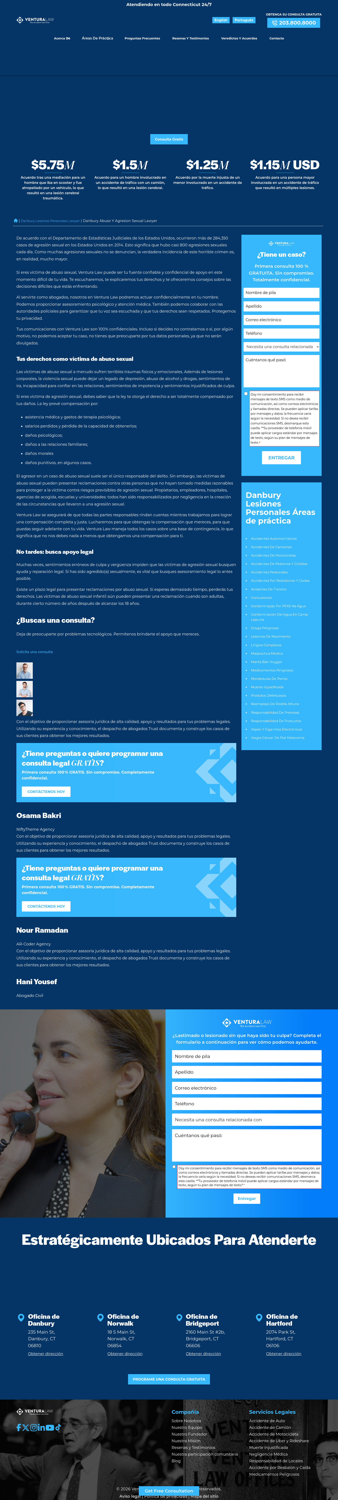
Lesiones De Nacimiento (272, 610)
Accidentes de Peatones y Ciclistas (281, 534)
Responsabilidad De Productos (277, 697)
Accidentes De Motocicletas (275, 526)
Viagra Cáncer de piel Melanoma (279, 715)
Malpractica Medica (268, 627)
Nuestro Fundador (189, 1418)
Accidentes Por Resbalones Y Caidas (282, 552)
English (230, 20)
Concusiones (262, 569)
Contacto (272, 34)
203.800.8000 (294, 23)
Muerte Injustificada (268, 662)
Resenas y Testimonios (191, 34)
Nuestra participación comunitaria (205, 1438)
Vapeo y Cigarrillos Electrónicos (278, 706)
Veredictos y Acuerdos (237, 34)
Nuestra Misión (186, 1425)
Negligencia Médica (268, 1438)
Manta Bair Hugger (267, 636)
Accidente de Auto (267, 1405)
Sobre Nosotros (186, 1405)
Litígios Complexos (267, 618)
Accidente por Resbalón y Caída (280, 1451)
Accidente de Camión (270, 1411)
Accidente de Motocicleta (273, 1418)
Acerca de (67, 34)
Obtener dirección (45, 1334)
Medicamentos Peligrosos (273, 645)
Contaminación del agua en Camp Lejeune (281, 589)
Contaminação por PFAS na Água (280, 578)
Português (248, 20)
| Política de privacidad (164, 1480)
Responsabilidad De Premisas (276, 689)
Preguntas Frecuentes (144, 34)
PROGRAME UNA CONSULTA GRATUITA (169, 1361)
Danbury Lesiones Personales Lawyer (54, 190)
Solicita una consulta (36, 621)
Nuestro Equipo (187, 1411)
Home (15, 190)
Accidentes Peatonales (270, 543)
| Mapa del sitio (203, 1480)
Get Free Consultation (169, 1491)
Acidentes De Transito (270, 560)
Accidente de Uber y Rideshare (279, 1425)
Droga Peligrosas (265, 601)
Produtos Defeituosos (269, 671)
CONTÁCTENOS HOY (51, 761)
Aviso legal (130, 1480)
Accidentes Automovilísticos (275, 508)
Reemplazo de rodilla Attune (276, 680)
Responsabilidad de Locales (276, 1445)
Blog (176, 1445)
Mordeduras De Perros (270, 654)
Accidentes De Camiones (272, 517)
